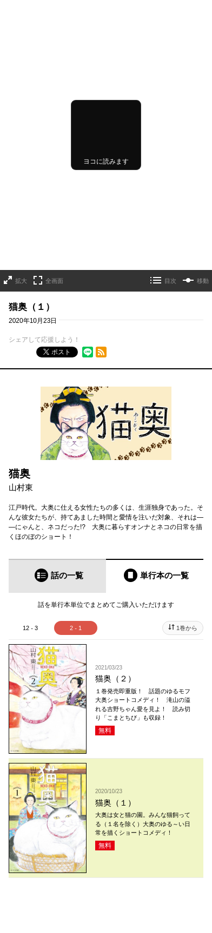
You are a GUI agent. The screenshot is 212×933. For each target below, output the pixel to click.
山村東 (21, 487)
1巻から (186, 628)
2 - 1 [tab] (76, 628)
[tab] (57, 576)
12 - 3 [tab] (30, 628)
